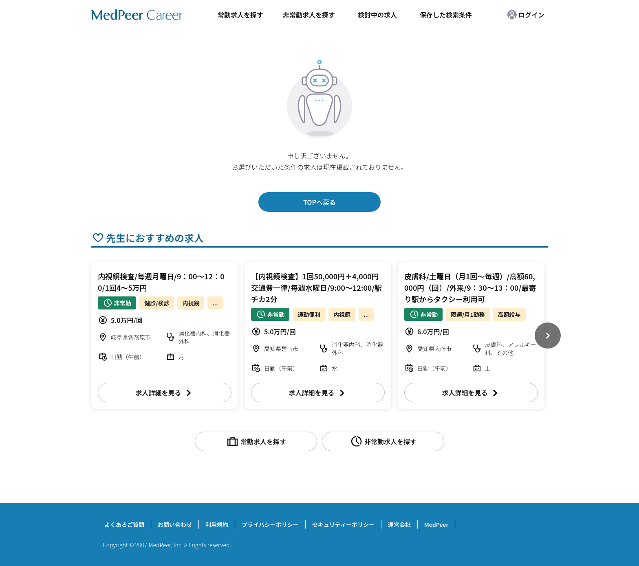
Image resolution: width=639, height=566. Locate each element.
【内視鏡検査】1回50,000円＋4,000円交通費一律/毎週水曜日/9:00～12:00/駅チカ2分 (316, 287)
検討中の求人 (377, 15)
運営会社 (399, 524)
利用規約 (216, 524)
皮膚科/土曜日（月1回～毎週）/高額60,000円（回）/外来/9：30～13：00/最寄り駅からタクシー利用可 (470, 287)
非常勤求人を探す (309, 15)
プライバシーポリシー (270, 524)
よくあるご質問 (124, 524)
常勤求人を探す (240, 15)
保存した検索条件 (446, 15)
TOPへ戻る (319, 202)
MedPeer (436, 524)
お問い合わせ (175, 524)
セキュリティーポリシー (343, 524)
